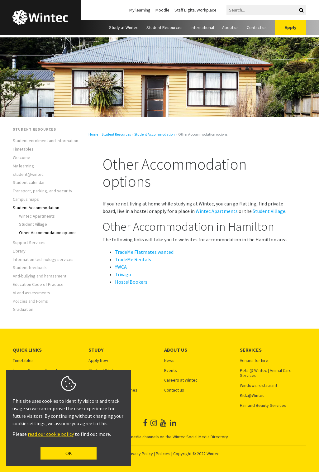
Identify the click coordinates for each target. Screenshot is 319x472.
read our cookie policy (51, 434)
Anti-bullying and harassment (39, 276)
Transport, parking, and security (42, 191)
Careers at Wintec (181, 380)
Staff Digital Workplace (195, 10)
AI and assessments (31, 293)
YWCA (121, 267)
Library (19, 251)
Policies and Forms (30, 301)
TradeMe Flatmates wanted (144, 252)
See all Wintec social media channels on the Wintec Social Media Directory (159, 437)
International (202, 27)
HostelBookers (131, 282)
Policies (163, 453)
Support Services (29, 242)
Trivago (123, 274)
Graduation (23, 309)
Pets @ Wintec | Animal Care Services (266, 373)
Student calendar (29, 182)
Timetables (23, 149)
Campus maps (26, 199)
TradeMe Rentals (133, 259)
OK (68, 453)
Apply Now (98, 360)
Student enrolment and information (45, 140)
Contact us (257, 27)
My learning (139, 10)
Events (170, 370)
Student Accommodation (36, 207)
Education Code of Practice (38, 284)
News (169, 360)
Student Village (33, 224)
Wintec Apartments (37, 216)
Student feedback (30, 267)
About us (230, 27)
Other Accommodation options (48, 232)
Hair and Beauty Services (263, 405)
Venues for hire (254, 360)
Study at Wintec (123, 27)
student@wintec (28, 174)
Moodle (162, 10)
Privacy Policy (140, 453)
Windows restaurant (258, 385)
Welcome (21, 157)
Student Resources (164, 27)
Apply (290, 27)
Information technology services (43, 259)
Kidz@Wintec (252, 395)
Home (93, 134)
